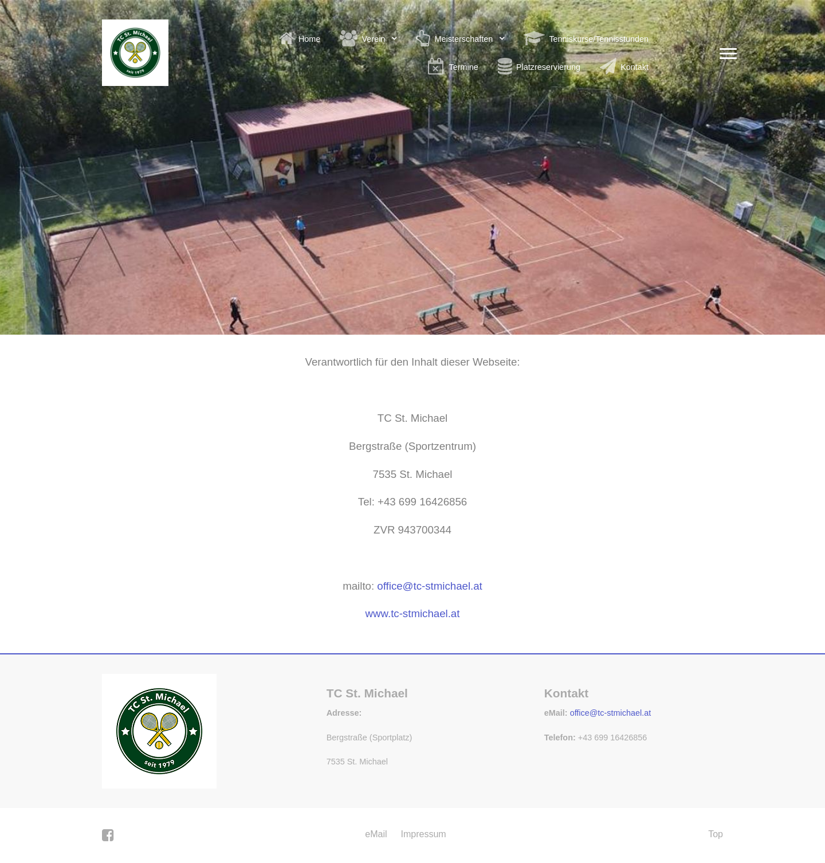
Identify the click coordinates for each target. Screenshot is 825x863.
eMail (376, 834)
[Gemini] (159, 730)
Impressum (423, 834)
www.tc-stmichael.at (413, 613)
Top (715, 834)
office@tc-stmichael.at (610, 712)
